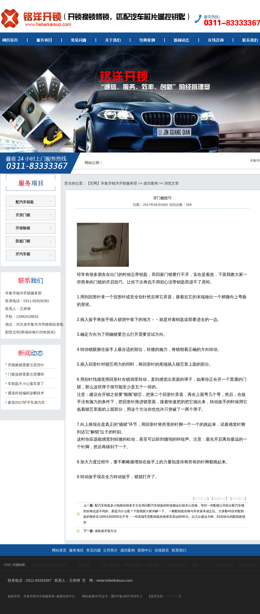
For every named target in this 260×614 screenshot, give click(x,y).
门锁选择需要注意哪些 (26, 374)
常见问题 (93, 550)
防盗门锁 (23, 241)
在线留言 (162, 550)
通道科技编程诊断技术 (26, 393)
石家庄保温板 (224, 565)
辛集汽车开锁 (110, 565)
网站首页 (59, 550)
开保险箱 (23, 228)
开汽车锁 (23, 254)
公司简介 (110, 550)
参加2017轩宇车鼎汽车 (26, 402)
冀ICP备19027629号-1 (126, 596)
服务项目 (76, 550)
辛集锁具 (152, 565)
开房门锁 (23, 215)
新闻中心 (144, 550)
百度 (195, 565)
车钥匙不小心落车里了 (26, 384)
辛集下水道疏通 (43, 565)
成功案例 (150, 183)
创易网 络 (172, 596)
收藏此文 (219, 499)
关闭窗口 (238, 499)
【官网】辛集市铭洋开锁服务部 (111, 183)
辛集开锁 (61, 565)
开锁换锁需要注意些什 (26, 365)
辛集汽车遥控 (132, 565)
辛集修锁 (84, 565)
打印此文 (201, 499)
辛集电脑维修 (246, 565)
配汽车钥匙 (25, 202)
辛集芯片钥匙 (178, 565)
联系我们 (179, 550)
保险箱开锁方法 (106, 531)
